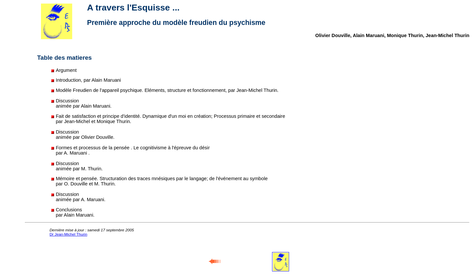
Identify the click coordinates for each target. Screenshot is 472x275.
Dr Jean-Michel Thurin (68, 234)
